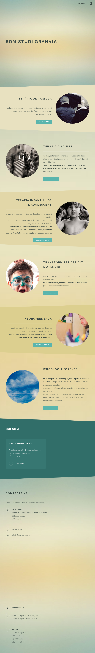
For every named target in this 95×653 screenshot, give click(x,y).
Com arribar (18, 519)
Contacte (83, 3)
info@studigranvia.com (21, 535)
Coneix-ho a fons (42, 240)
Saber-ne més (44, 121)
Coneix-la (20, 463)
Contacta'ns (51, 293)
